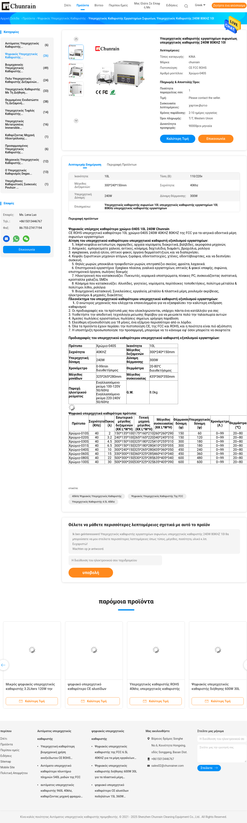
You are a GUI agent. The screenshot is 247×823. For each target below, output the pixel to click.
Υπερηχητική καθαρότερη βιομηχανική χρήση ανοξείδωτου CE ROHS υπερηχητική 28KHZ (58, 753)
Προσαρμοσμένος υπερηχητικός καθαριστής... (26, 149)
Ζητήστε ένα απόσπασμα (229, 5)
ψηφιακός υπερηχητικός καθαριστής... (26, 55)
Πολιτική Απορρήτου (14, 773)
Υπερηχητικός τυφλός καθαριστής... (26, 112)
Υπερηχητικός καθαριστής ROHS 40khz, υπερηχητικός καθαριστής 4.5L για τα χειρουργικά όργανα (155, 688)
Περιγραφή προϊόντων (122, 164)
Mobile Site (7, 767)
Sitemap (5, 761)
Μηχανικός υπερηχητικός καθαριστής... (26, 161)
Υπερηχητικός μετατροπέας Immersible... (26, 124)
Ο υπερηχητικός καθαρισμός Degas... (26, 172)
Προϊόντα (6, 744)
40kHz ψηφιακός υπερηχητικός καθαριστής (96, 496)
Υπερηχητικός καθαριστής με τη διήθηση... (26, 91)
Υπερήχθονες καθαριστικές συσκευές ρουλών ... (26, 184)
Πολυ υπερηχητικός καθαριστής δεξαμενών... (26, 80)
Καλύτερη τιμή (178, 139)
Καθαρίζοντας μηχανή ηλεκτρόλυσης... (26, 136)
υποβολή (90, 572)
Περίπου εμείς (9, 750)
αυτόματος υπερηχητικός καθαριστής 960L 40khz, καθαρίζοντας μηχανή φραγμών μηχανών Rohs (61, 791)
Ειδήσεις (6, 755)
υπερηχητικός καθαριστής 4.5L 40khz (93, 501)
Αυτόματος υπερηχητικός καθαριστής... (26, 45)
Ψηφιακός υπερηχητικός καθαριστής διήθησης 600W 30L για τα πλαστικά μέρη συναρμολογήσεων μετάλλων (116, 772)
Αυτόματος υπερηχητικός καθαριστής (54, 734)
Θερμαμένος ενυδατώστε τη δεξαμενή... (26, 101)
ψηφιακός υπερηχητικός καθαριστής (107, 734)
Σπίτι (3, 738)
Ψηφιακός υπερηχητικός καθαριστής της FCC (157, 496)
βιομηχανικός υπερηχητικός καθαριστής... (26, 68)
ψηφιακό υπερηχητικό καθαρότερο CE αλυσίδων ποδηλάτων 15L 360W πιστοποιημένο (112, 791)
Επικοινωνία (27, 249)
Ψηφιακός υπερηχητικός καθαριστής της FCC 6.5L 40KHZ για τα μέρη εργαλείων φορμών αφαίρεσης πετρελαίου (116, 753)
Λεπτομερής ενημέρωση (85, 164)
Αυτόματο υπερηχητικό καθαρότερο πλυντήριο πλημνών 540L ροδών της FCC (60, 771)
